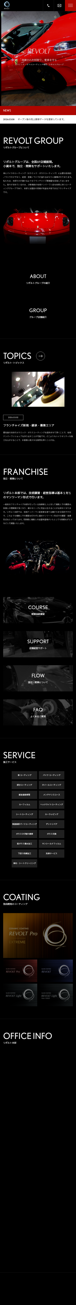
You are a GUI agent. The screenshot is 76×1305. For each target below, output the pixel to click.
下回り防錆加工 (24, 854)
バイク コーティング (51, 775)
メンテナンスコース (51, 795)
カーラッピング (51, 815)
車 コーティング (24, 775)
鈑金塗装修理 (24, 795)
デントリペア (51, 824)
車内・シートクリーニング (24, 864)
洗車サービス (51, 854)
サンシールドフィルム (51, 844)
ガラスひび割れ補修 (24, 834)
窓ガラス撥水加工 (24, 844)
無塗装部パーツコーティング (24, 824)
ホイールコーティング (51, 785)
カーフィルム (24, 805)
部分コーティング (24, 785)
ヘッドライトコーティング (51, 805)
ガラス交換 (51, 834)
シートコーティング (24, 815)
